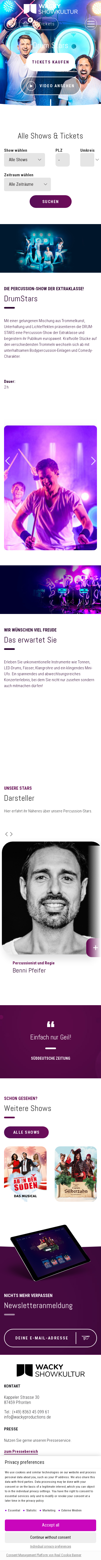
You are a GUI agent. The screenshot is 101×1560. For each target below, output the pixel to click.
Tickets (47, 23)
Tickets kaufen (50, 62)
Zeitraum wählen (18, 175)
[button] (7, 461)
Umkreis (87, 150)
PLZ (58, 150)
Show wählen (15, 150)
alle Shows (26, 1132)
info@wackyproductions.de (27, 1417)
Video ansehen (50, 86)
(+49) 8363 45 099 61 (30, 1411)
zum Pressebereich (21, 1451)
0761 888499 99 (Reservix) (10, 24)
